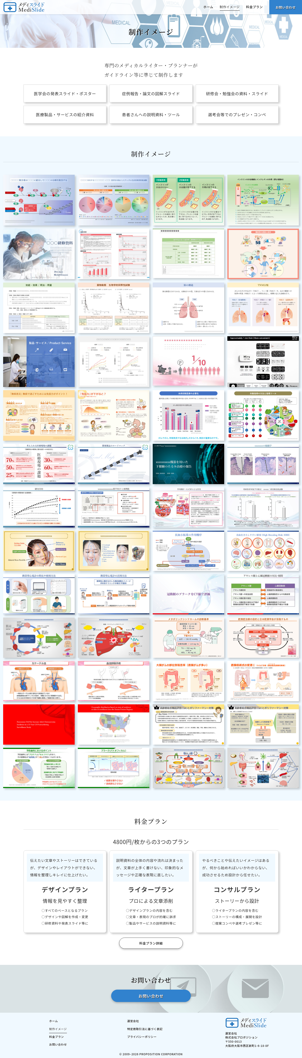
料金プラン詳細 (151, 943)
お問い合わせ (286, 7)
